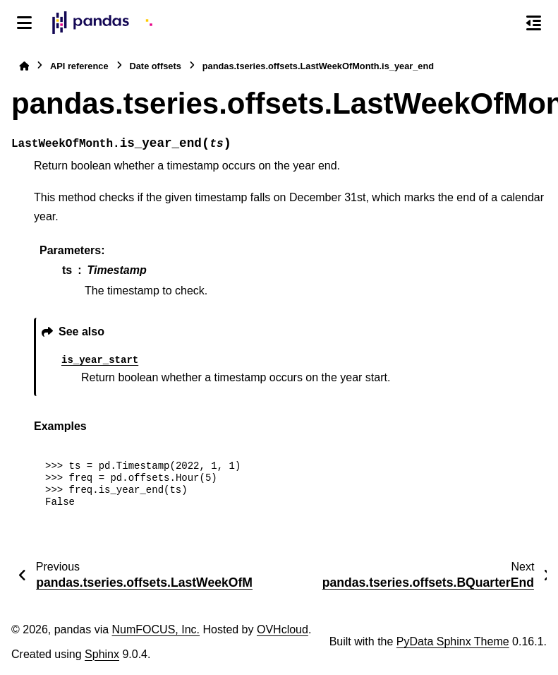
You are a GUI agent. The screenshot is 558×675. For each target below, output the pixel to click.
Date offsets (155, 66)
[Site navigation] (24, 23)
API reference (79, 66)
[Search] (503, 23)
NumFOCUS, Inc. (156, 629)
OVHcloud (282, 629)
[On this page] (534, 23)
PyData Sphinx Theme (452, 641)
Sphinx (102, 654)
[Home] (24, 66)
